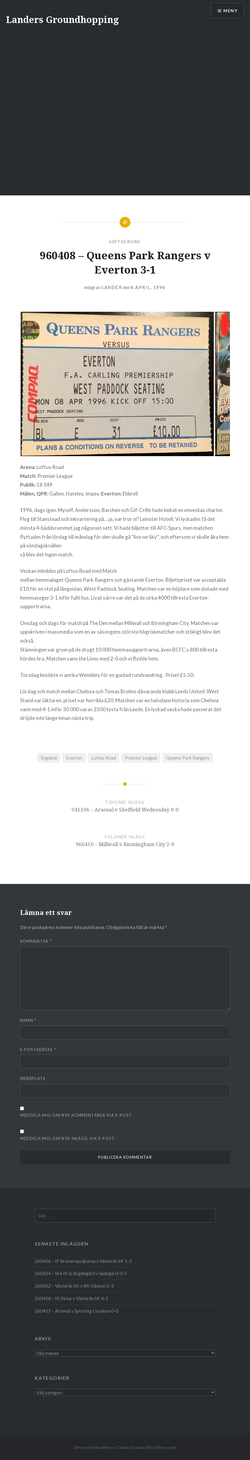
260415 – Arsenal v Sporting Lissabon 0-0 (76, 1311)
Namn (28, 1020)
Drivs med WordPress (94, 1447)
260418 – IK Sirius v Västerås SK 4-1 (71, 1298)
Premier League (141, 757)
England (49, 757)
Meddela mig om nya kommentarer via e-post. (76, 1115)
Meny (230, 10)
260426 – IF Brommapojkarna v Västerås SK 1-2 (83, 1261)
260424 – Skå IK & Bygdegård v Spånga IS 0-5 (81, 1273)
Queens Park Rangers (187, 757)
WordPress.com (161, 1447)
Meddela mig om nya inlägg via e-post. (68, 1138)
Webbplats (33, 1078)
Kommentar (36, 941)
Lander (111, 287)
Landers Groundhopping (62, 19)
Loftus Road (124, 241)
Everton (74, 757)
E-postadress (38, 1049)
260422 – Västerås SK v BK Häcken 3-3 (74, 1285)
